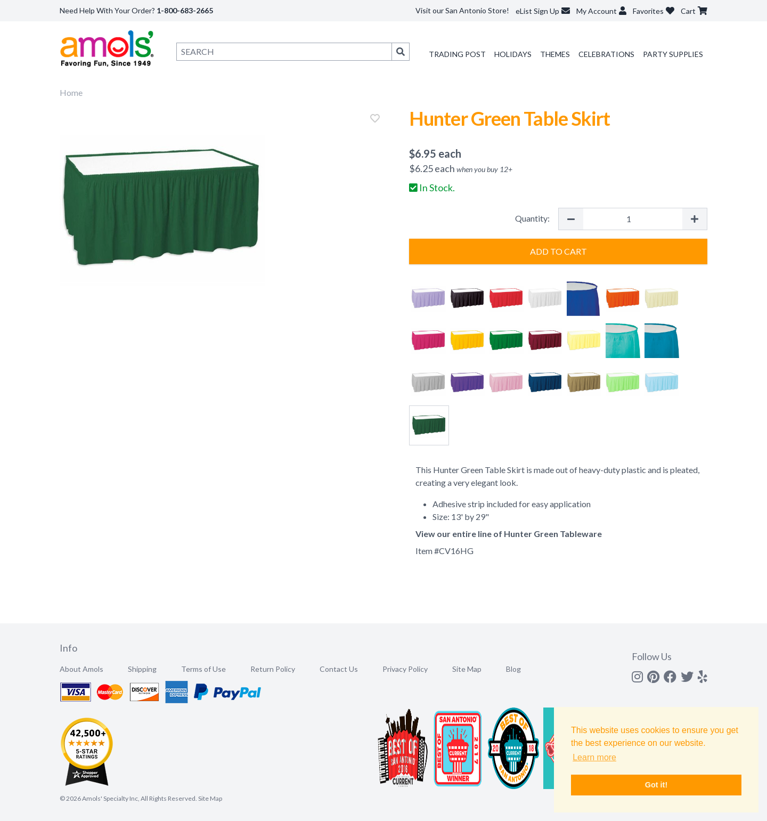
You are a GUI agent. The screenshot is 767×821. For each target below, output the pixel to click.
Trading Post (457, 54)
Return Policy (272, 668)
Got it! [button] (656, 785)
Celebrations (606, 54)
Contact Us (339, 668)
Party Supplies (673, 54)
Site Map (467, 668)
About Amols (81, 668)
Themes (555, 54)
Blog (513, 668)
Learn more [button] (594, 757)
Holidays (513, 54)
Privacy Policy (405, 668)
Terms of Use (203, 668)
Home (71, 92)
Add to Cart (558, 251)
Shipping (142, 668)
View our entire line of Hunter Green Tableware (508, 534)
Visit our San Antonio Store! (462, 10)
